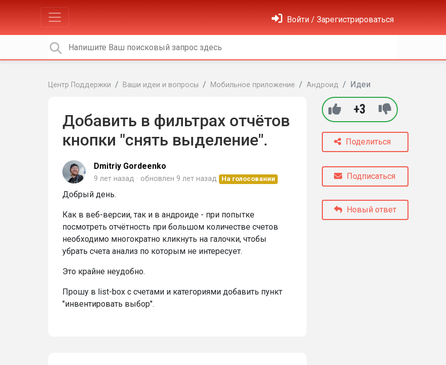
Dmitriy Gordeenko (130, 166)
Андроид (323, 85)
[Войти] (333, 19)
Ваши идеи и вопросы (161, 85)
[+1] (334, 109)
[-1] (385, 109)
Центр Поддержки (79, 85)
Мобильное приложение (252, 85)
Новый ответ (365, 209)
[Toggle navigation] (55, 17)
